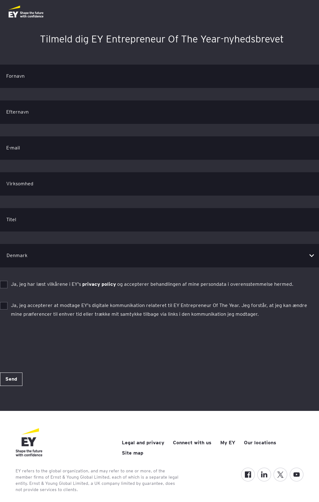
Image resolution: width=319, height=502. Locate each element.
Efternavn (17, 112)
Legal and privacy (143, 443)
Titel (11, 219)
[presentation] (47, 343)
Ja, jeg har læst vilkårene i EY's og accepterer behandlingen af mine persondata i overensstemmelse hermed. (152, 284)
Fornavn (15, 76)
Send (11, 379)
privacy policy (99, 284)
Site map (132, 453)
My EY (227, 443)
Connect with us (192, 443)
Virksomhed (19, 184)
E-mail (13, 148)
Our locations (260, 443)
